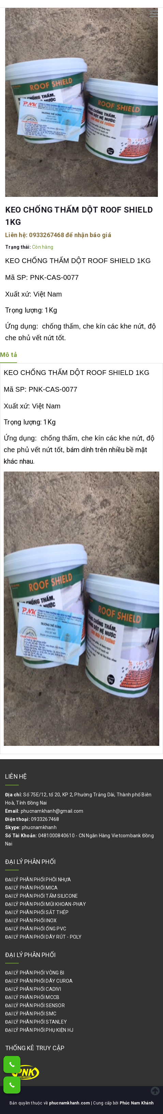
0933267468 (46, 234)
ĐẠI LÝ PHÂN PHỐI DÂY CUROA (39, 981)
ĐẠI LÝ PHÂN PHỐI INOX (31, 920)
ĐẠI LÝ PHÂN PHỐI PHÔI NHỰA (38, 879)
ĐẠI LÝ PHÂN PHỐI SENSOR (35, 1005)
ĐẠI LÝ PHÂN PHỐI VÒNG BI (34, 972)
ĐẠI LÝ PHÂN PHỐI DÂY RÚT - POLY (43, 937)
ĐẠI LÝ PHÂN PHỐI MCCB (32, 997)
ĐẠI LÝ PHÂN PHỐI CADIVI (33, 989)
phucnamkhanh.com (70, 1103)
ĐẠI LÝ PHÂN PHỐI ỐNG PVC (35, 928)
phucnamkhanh (39, 827)
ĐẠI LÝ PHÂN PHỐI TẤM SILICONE (41, 896)
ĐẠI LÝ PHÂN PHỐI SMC (30, 1013)
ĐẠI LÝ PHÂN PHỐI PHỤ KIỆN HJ (39, 1030)
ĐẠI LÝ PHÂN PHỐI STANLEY (36, 1022)
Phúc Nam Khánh (137, 1103)
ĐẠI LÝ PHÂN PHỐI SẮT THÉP (37, 912)
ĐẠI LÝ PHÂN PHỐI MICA (31, 888)
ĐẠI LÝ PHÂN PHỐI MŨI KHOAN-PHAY (45, 904)
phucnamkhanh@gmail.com (52, 811)
